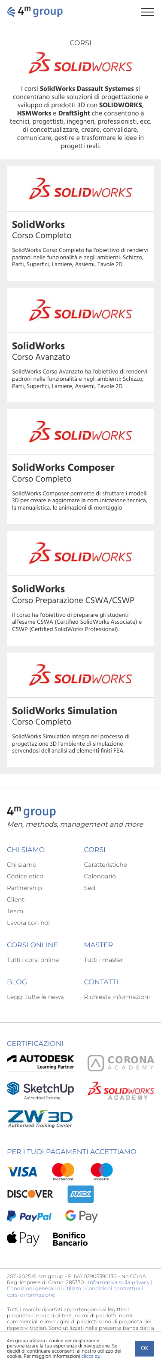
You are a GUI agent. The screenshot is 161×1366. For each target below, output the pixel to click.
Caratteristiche (106, 864)
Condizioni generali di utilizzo (44, 1288)
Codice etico (25, 876)
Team (15, 911)
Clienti (16, 899)
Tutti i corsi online (33, 960)
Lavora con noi (28, 923)
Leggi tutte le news (35, 997)
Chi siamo (21, 864)
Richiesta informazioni (117, 997)
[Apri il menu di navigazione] (151, 12)
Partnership (24, 888)
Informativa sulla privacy (118, 1282)
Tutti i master (103, 960)
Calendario (100, 876)
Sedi (90, 888)
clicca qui (91, 1356)
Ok (145, 1349)
